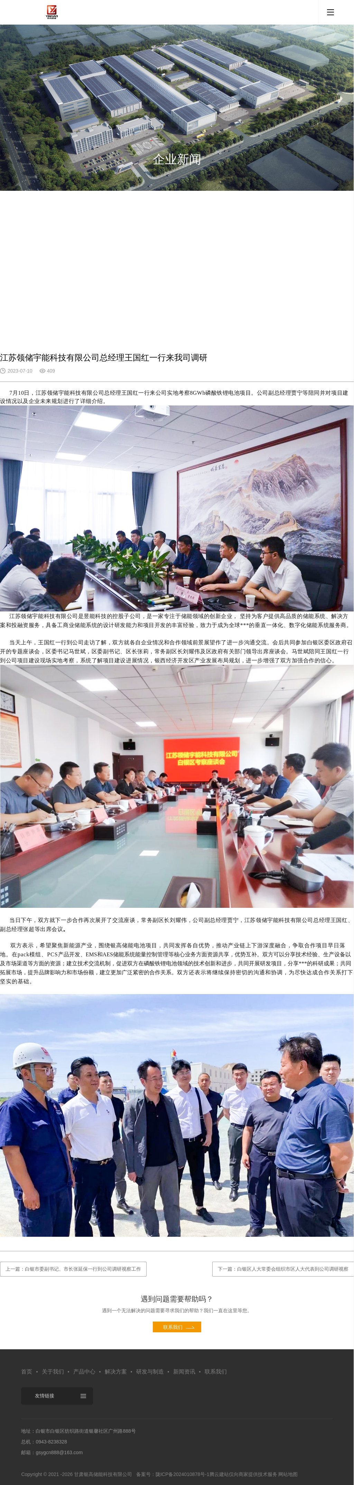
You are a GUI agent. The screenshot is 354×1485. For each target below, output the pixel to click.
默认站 (52, 12)
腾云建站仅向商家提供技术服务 (243, 1474)
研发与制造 (150, 1372)
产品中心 (84, 1372)
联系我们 (216, 1372)
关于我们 (53, 1372)
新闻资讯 (184, 1372)
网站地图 (288, 1474)
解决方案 (116, 1372)
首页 (26, 1372)
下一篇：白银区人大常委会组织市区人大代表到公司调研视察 (283, 1269)
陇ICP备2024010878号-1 (182, 1474)
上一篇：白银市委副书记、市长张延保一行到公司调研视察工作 (73, 1269)
